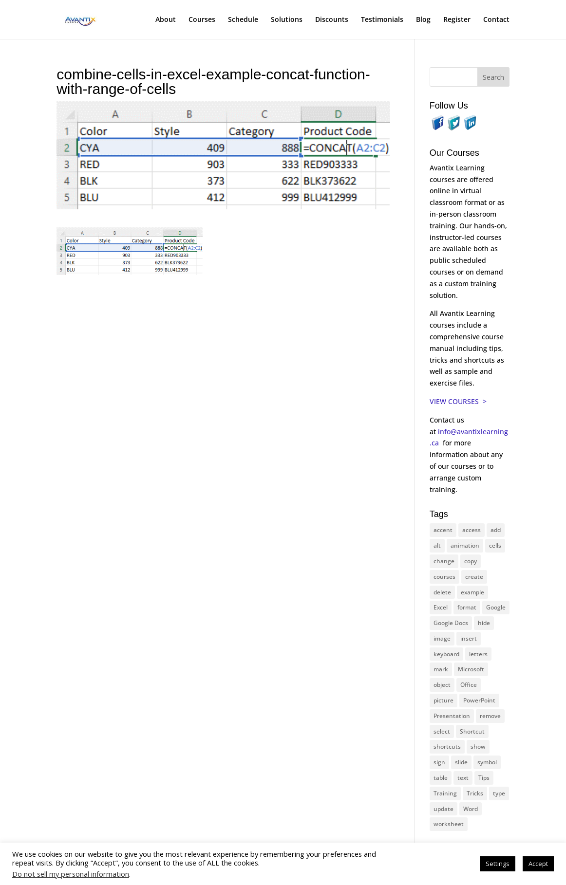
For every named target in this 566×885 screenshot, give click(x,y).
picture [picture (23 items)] (443, 700)
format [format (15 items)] (466, 607)
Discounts (331, 20)
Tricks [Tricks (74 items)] (475, 793)
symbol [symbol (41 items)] (487, 762)
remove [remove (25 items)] (490, 716)
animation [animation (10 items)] (465, 545)
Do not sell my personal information (70, 874)
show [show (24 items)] (478, 746)
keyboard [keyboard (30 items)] (446, 654)
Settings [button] (497, 863)
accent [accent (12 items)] (443, 530)
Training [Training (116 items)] (445, 793)
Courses (202, 20)
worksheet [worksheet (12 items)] (449, 824)
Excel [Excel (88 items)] (441, 607)
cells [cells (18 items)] (495, 545)
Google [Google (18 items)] (496, 607)
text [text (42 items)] (463, 778)
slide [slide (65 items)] (461, 762)
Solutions (286, 20)
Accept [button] (538, 863)
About (165, 20)
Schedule (243, 20)
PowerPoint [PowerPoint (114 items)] (479, 700)
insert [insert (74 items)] (468, 638)
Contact (496, 20)
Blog (423, 20)
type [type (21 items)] (499, 793)
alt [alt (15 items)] (437, 545)
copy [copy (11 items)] (470, 561)
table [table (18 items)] (441, 778)
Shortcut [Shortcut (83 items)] (472, 731)
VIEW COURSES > (458, 401)
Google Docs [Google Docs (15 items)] (451, 623)
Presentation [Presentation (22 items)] (452, 716)
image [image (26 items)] (442, 638)
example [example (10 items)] (472, 592)
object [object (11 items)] (442, 685)
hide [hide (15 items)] (484, 623)
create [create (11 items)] (474, 576)
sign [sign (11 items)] (439, 762)
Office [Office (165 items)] (468, 685)
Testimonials (382, 20)
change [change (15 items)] (444, 561)
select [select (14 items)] (442, 731)
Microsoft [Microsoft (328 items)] (471, 669)
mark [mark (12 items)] (441, 669)
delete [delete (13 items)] (442, 592)
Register (457, 20)
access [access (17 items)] (471, 530)
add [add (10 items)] (496, 530)
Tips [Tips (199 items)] (484, 778)
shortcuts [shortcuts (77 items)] (447, 746)
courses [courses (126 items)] (444, 576)
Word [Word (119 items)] (470, 809)
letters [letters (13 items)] (478, 654)
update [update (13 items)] (443, 809)
